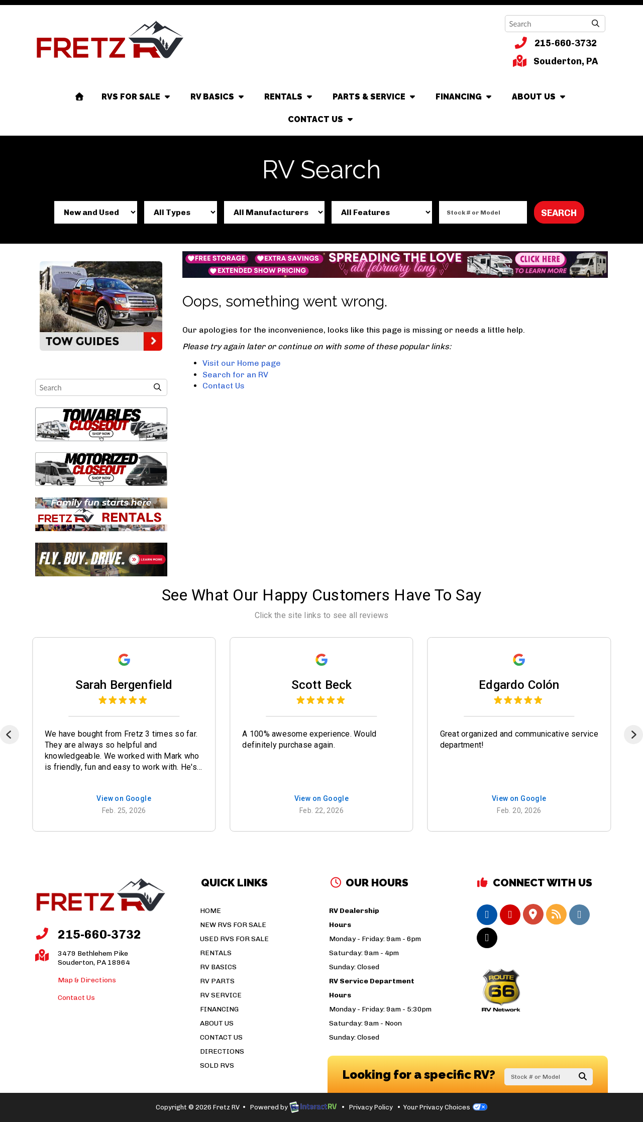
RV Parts (217, 981)
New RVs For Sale (233, 925)
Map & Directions (87, 980)
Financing (465, 96)
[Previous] (9, 734)
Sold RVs (217, 1065)
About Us (540, 96)
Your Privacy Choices (445, 1107)
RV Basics (218, 96)
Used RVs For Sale (234, 939)
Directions (222, 1051)
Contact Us (321, 119)
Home (210, 910)
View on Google (123, 799)
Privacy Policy (371, 1107)
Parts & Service (375, 96)
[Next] (633, 734)
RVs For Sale (136, 96)
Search (559, 213)
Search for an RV (235, 374)
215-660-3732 (555, 43)
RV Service (221, 995)
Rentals (289, 96)
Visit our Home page (241, 363)
